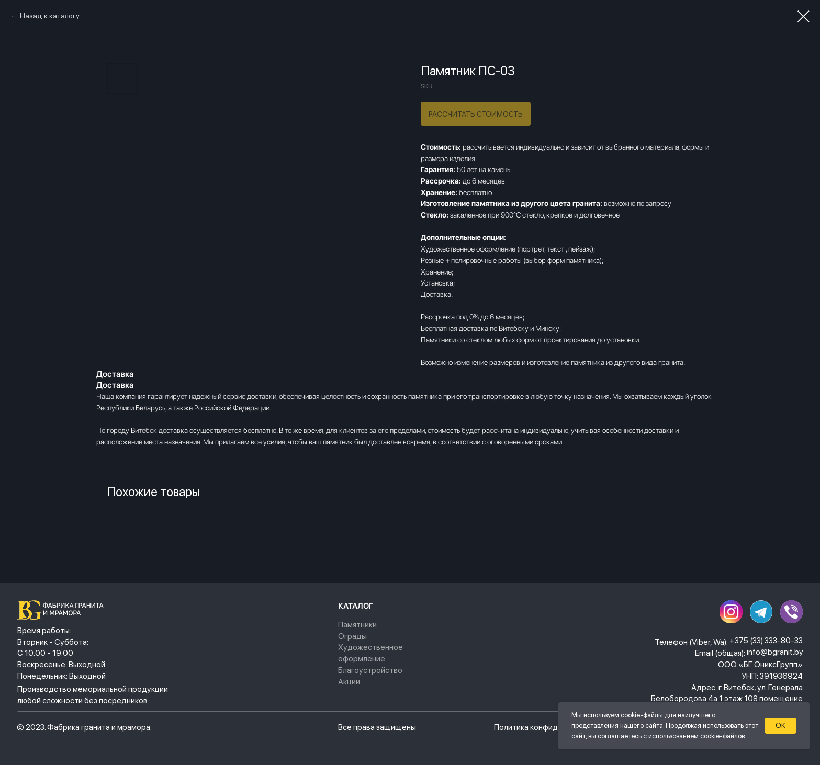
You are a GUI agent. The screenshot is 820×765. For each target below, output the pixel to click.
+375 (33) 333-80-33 (766, 640)
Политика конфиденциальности (551, 727)
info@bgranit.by (775, 652)
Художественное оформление (370, 653)
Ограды (352, 636)
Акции (349, 682)
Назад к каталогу (50, 16)
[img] (63, 610)
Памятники (357, 625)
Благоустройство (370, 670)
